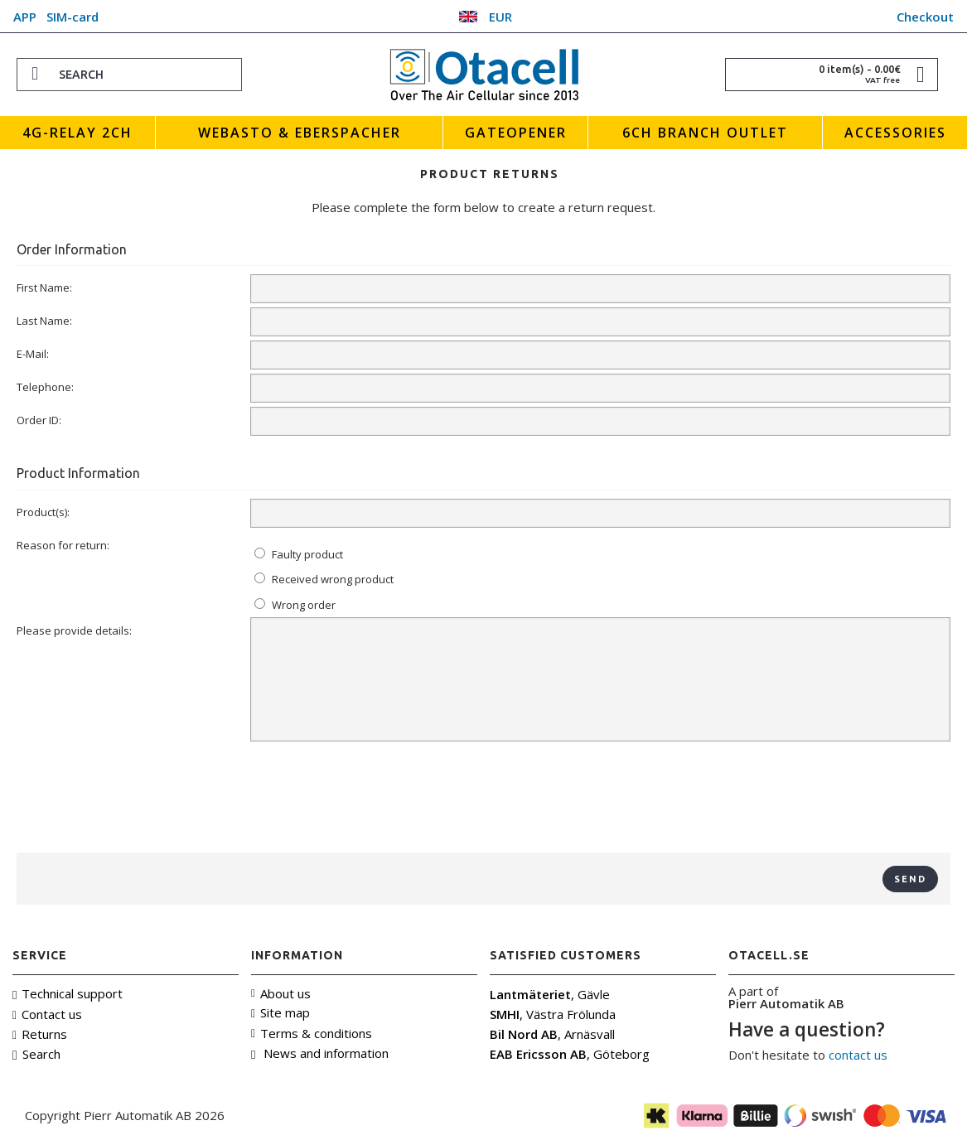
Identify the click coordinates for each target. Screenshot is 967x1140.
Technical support (67, 993)
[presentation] (484, 799)
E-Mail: (33, 353)
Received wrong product (324, 579)
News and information (320, 1053)
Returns (39, 1034)
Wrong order (295, 604)
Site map (280, 1012)
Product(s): (43, 512)
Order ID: (39, 420)
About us (281, 993)
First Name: (44, 287)
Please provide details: (74, 630)
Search (36, 1054)
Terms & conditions (311, 1033)
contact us (858, 1054)
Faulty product (298, 554)
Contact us (47, 1014)
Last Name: (44, 320)
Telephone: (45, 386)
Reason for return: (63, 545)
